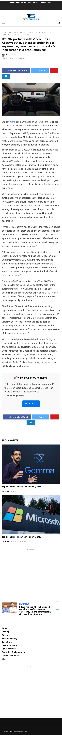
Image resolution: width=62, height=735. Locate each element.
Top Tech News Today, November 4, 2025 (21, 537)
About (50, 2)
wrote (13, 121)
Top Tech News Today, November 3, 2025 (21, 487)
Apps (4, 628)
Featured (13, 32)
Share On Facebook (16, 70)
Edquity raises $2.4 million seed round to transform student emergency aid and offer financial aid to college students (35, 610)
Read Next (25, 604)
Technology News (21, 35)
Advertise (42, 2)
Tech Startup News (36, 32)
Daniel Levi (5, 491)
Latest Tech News (10, 655)
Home (12, 2)
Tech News (7, 642)
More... (5, 659)
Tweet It (40, 70)
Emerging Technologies (13, 652)
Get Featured (31, 403)
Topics (34, 2)
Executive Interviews (23, 2)
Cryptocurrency (9, 645)
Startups (6, 635)
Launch (22, 32)
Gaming (5, 632)
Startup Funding (9, 638)
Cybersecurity (9, 649)
